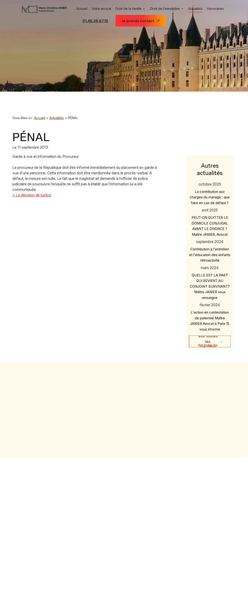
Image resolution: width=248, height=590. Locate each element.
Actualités (197, 9)
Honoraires (218, 9)
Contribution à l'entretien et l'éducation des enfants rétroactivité (209, 249)
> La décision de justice (31, 195)
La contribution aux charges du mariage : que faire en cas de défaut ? (210, 192)
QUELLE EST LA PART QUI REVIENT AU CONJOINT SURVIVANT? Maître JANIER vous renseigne (210, 281)
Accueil (78, 9)
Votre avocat (99, 9)
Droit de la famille (127, 9)
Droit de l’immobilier (165, 9)
